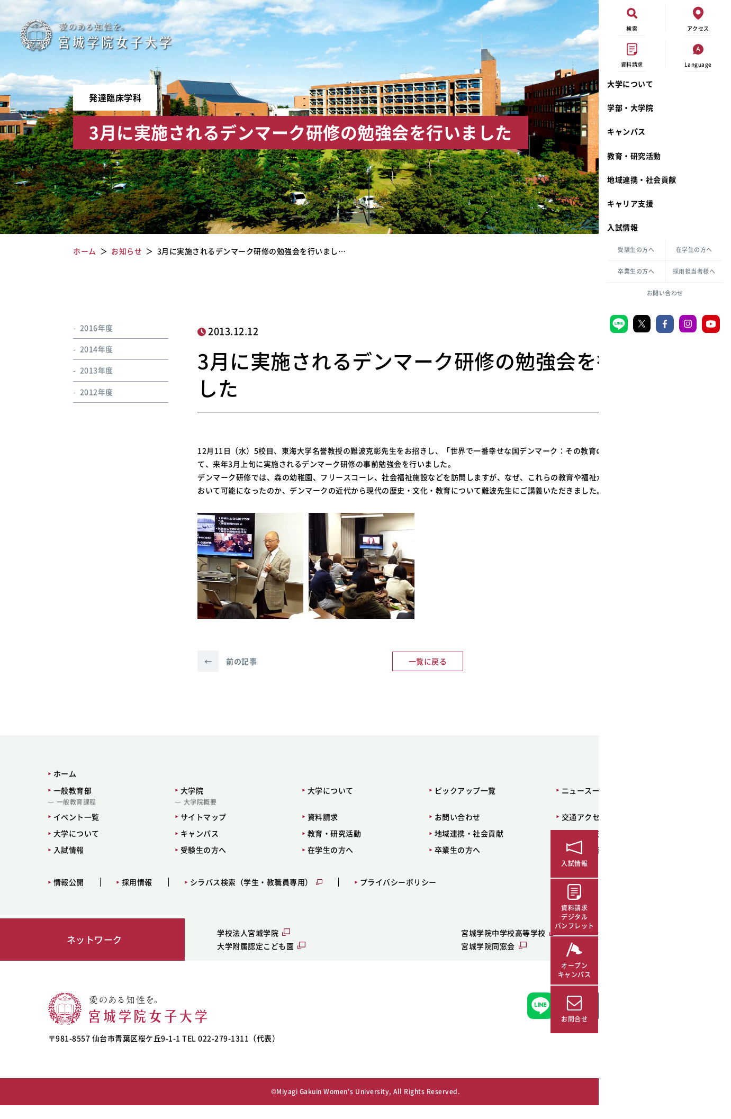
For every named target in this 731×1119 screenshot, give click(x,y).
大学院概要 (162, 815)
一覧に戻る (359, 674)
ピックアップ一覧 (389, 803)
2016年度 (83, 327)
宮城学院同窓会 (407, 959)
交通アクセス (489, 830)
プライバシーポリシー (380, 895)
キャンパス (626, 131)
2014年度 (83, 349)
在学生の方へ (694, 249)
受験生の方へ (636, 249)
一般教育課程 (58, 815)
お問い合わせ (665, 292)
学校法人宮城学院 (208, 946)
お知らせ (516, 331)
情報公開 (50, 895)
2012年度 (83, 391)
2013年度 (83, 370)
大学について (630, 83)
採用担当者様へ (694, 271)
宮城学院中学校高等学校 (422, 946)
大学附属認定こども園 (215, 959)
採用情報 (119, 895)
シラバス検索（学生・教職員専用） (233, 895)
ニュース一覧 (489, 803)
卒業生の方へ (636, 271)
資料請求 (266, 830)
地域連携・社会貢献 (641, 179)
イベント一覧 (58, 830)
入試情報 (622, 227)
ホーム (47, 787)
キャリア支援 (630, 203)
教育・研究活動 (634, 155)
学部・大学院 (630, 107)
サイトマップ (166, 830)
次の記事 (509, 674)
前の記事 (208, 674)
